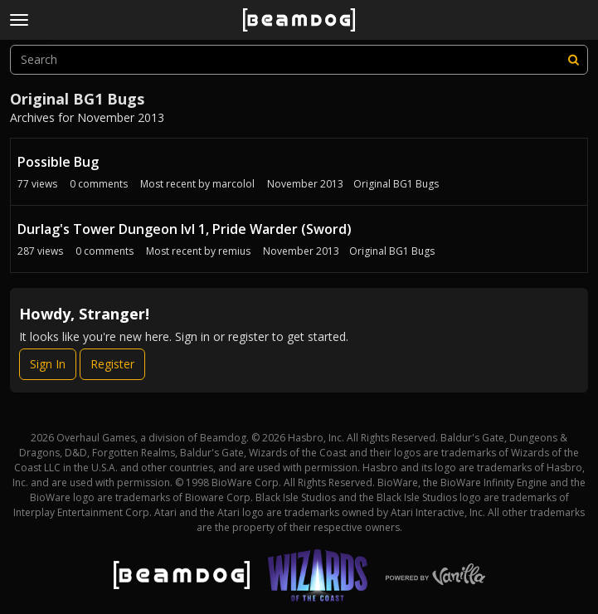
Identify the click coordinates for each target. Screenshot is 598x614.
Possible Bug (58, 162)
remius (234, 251)
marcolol (233, 184)
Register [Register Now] (112, 364)
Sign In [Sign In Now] (48, 364)
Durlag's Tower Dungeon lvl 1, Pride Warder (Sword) (184, 229)
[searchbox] (299, 60)
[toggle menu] (19, 20)
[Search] (573, 60)
